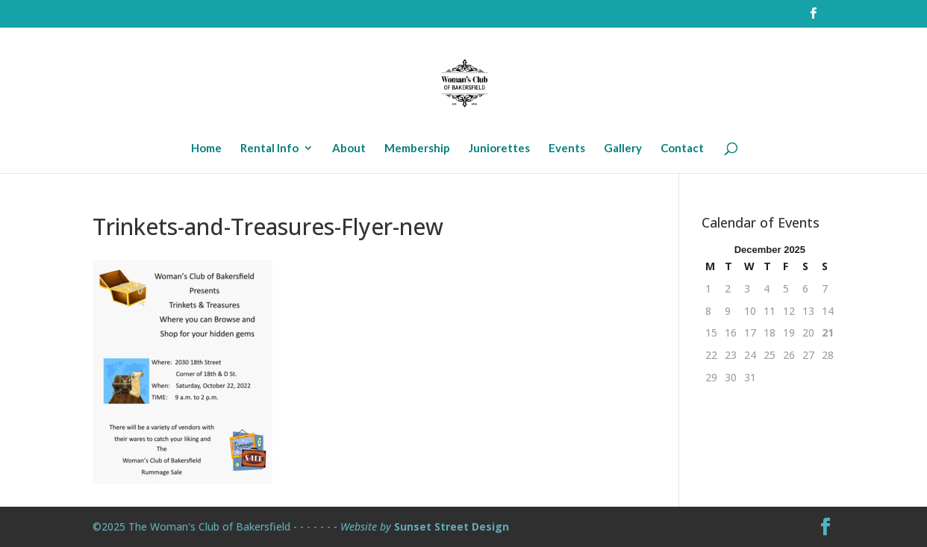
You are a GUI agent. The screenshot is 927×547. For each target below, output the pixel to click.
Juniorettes (499, 148)
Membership (417, 148)
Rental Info (269, 148)
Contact (682, 148)
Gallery (623, 148)
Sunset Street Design (451, 526)
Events (567, 148)
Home (206, 148)
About (349, 148)
